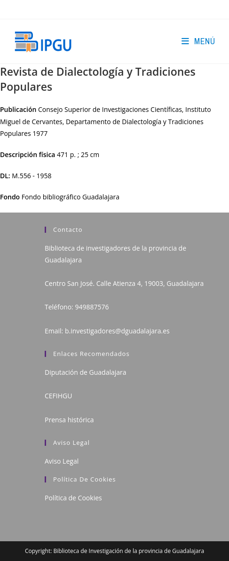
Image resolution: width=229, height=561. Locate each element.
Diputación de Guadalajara (85, 372)
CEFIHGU (58, 395)
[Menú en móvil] (198, 41)
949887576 (92, 306)
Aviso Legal (62, 461)
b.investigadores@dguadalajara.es (117, 330)
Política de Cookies (73, 497)
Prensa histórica (69, 419)
